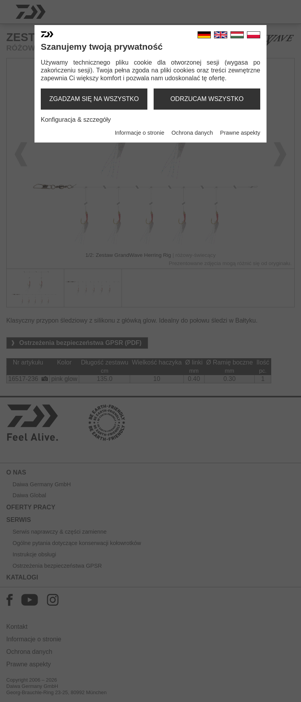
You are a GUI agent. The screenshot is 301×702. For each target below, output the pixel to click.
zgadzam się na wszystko (94, 99)
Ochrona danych (192, 133)
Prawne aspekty (240, 133)
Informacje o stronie (139, 133)
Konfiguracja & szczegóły (76, 119)
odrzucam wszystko (207, 99)
